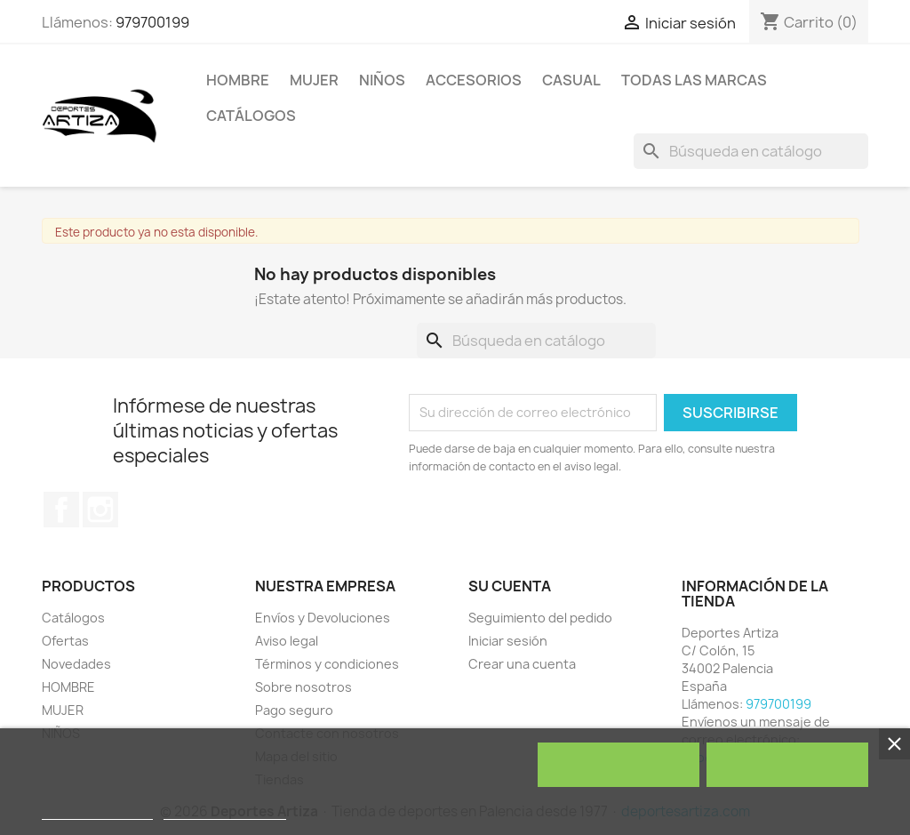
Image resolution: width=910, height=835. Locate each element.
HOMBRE (237, 80)
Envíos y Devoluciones (322, 617)
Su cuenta (509, 586)
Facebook (61, 509)
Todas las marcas (694, 80)
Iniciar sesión (507, 640)
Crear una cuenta (522, 663)
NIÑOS (382, 80)
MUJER (314, 80)
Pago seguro (294, 710)
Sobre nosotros (303, 686)
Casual (571, 80)
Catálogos (251, 115)
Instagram (100, 509)
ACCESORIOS (474, 80)
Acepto (787, 765)
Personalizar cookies (225, 811)
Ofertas (65, 640)
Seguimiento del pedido (540, 617)
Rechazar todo (618, 765)
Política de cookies (97, 811)
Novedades (76, 663)
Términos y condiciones (327, 663)
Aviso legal (286, 640)
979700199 (152, 22)
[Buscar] (751, 151)
